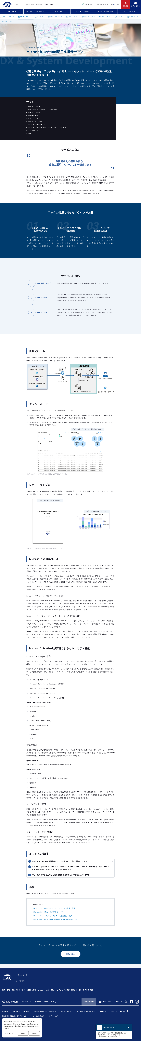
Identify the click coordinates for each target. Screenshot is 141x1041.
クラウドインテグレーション (7, 16)
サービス (17, 4)
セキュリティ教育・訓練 (105, 11)
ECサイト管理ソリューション (55, 16)
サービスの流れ (34, 112)
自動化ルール (33, 115)
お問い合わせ (70, 954)
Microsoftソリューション (24, 16)
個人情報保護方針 (66, 1011)
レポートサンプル (35, 121)
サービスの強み (34, 106)
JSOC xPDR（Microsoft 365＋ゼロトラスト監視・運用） (55, 908)
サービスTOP (12, 11)
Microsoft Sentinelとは (37, 124)
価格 (30, 133)
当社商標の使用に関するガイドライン (14, 1016)
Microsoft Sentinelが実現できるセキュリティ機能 (47, 127)
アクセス (22, 981)
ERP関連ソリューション (104, 16)
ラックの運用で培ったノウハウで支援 (42, 109)
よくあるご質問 (34, 130)
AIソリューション (118, 16)
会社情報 (39, 4)
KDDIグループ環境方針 (118, 1011)
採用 (51, 4)
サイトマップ (53, 1016)
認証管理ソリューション (71, 16)
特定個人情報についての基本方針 (45, 1011)
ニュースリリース (28, 4)
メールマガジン (108, 1001)
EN (114, 4)
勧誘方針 (103, 1011)
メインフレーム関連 (39, 16)
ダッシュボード (34, 118)
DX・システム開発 (129, 11)
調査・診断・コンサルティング (35, 11)
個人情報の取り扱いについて (86, 1011)
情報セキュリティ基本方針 (21, 1011)
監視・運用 (58, 11)
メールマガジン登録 (101, 4)
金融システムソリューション (88, 16)
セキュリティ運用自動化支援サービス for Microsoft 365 (55, 919)
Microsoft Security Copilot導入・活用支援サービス (53, 916)
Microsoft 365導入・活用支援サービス (48, 912)
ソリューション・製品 (82, 11)
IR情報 (46, 4)
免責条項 (5, 1011)
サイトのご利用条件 (37, 1016)
